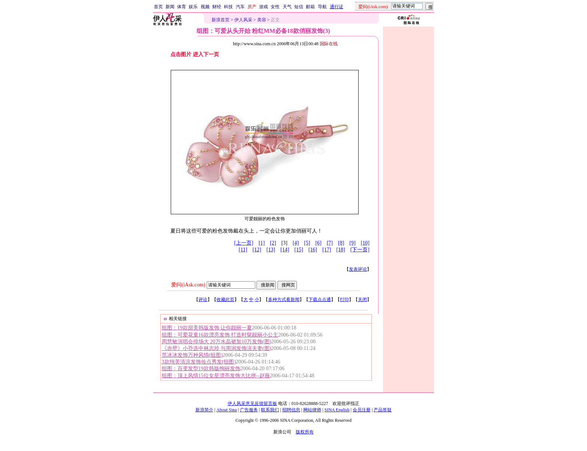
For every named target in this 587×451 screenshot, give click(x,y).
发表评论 (358, 269)
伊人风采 (243, 19)
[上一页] (243, 243)
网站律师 (312, 409)
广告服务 (249, 409)
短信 (298, 6)
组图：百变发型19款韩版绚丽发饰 (201, 368)
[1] (262, 243)
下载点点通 (319, 299)
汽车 (240, 6)
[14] (284, 249)
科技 (228, 6)
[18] (340, 249)
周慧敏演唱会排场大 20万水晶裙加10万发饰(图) (216, 341)
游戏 (263, 6)
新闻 (169, 6)
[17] (326, 249)
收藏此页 (225, 299)
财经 (216, 6)
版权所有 (305, 432)
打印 (344, 299)
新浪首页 (220, 19)
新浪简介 (204, 409)
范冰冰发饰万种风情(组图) (192, 355)
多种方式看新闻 (283, 299)
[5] (307, 243)
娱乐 (193, 6)
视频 (205, 6)
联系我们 (270, 409)
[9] (352, 243)
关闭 (362, 299)
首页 (158, 6)
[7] (330, 243)
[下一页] (359, 249)
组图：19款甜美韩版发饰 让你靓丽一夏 (207, 328)
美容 (261, 19)
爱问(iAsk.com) (188, 285)
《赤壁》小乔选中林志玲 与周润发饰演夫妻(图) (216, 348)
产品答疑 (383, 409)
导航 (322, 6)
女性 (275, 6)
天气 (287, 6)
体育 (181, 6)
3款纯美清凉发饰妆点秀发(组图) (199, 362)
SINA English (336, 409)
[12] (256, 249)
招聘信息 (291, 409)
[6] (318, 243)
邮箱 (310, 6)
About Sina (226, 409)
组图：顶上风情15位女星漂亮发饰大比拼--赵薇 (216, 375)
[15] (298, 249)
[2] (273, 243)
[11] (243, 249)
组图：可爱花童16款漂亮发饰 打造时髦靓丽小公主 (220, 335)
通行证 (336, 6)
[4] (296, 243)
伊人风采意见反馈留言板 (252, 403)
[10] (365, 243)
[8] (341, 243)
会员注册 (362, 409)
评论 (202, 299)
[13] (271, 249)
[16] (312, 249)
